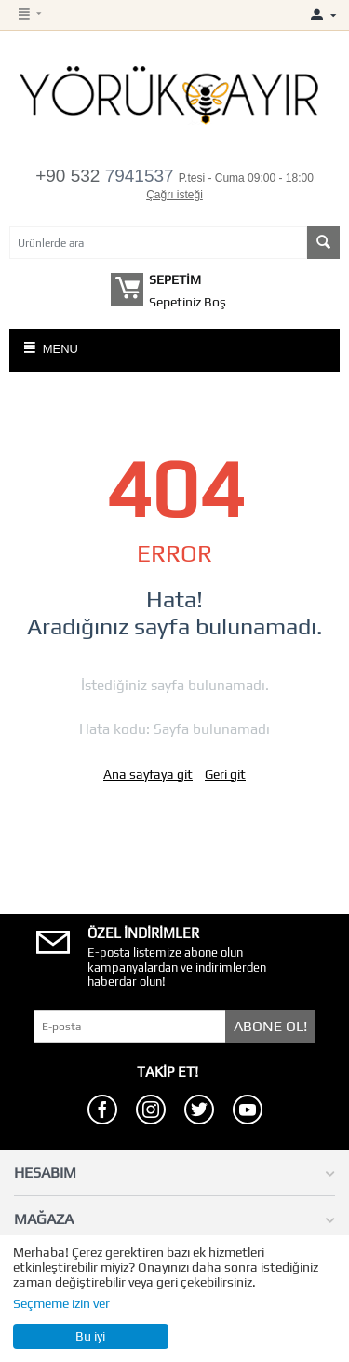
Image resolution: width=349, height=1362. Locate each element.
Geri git (225, 774)
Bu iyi (90, 1335)
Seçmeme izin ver (61, 1303)
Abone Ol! (270, 1026)
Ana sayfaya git (148, 774)
